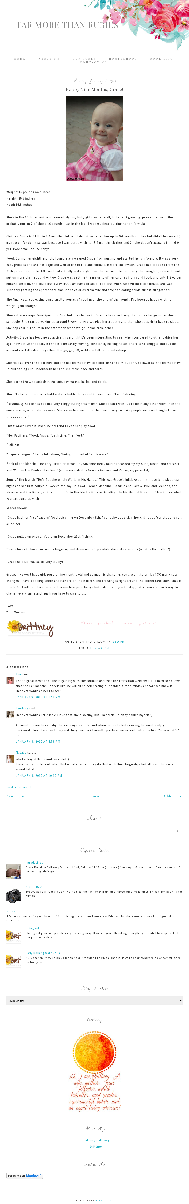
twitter (126, 623)
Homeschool (123, 58)
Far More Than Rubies (67, 24)
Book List (161, 58)
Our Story (84, 58)
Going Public (34, 928)
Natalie (21, 752)
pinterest (148, 623)
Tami (19, 674)
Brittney (96, 1146)
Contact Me (93, 62)
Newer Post (16, 796)
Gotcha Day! (34, 887)
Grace (105, 648)
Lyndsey (22, 708)
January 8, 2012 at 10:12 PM (39, 776)
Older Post (173, 796)
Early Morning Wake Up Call (44, 953)
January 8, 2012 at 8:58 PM (38, 741)
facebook (106, 623)
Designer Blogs (104, 1200)
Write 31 (11, 911)
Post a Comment (18, 787)
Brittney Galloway (96, 1140)
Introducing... (35, 862)
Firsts (94, 648)
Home (20, 58)
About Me (49, 58)
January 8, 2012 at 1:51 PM (38, 697)
